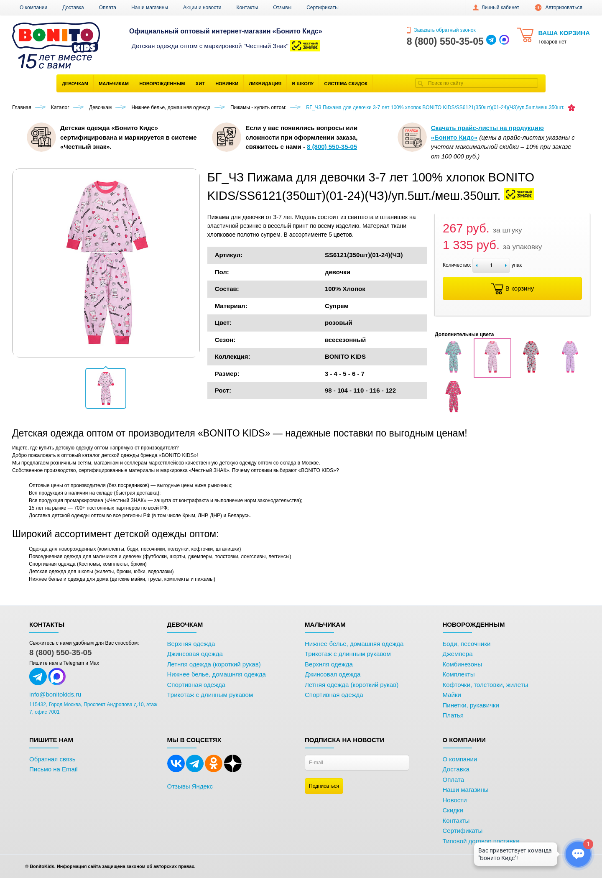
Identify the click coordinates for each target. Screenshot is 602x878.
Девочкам (75, 83)
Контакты (247, 7)
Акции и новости (202, 7)
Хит (200, 83)
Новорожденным (162, 83)
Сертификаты (322, 7)
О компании (33, 7)
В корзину (512, 288)
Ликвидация (265, 83)
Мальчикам (114, 83)
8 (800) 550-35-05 (60, 652)
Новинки (226, 83)
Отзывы (282, 7)
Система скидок (345, 83)
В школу (303, 83)
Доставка (73, 7)
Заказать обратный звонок (441, 30)
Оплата (107, 7)
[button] (105, 388)
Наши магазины (149, 7)
